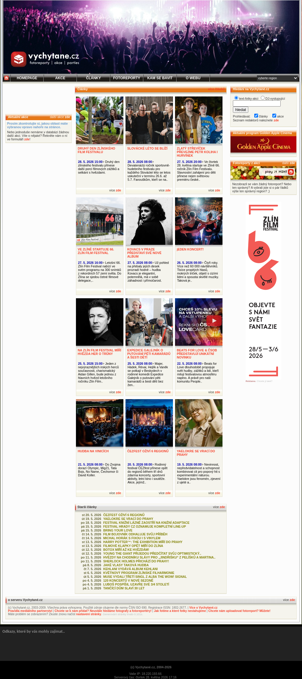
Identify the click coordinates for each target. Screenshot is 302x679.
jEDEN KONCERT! (190, 249)
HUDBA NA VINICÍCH (93, 451)
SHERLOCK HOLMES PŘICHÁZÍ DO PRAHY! (136, 561)
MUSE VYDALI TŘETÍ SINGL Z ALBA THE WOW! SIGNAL (145, 576)
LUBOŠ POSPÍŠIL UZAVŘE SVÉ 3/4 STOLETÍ (136, 584)
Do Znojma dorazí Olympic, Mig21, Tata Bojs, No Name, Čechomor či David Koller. (99, 470)
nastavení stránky (88, 614)
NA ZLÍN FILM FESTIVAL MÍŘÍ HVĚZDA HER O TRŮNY (99, 352)
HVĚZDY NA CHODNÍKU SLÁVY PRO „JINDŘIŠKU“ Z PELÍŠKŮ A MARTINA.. (159, 557)
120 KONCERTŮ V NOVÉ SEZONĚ (128, 580)
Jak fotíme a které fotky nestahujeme (180, 611)
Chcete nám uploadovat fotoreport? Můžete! (239, 611)
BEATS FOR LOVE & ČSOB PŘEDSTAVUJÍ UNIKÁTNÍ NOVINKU (197, 353)
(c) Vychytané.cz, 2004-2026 (151, 667)
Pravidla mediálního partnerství (30, 611)
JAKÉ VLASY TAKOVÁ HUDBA (126, 565)
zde (67, 117)
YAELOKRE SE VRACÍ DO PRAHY (128, 519)
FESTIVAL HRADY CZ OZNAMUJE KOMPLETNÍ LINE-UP (144, 526)
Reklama (250, 381)
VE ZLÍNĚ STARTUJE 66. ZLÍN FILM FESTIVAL (96, 251)
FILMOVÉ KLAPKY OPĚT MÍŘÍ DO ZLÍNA (133, 546)
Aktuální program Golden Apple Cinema (262, 133)
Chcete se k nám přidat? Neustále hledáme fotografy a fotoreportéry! (103, 611)
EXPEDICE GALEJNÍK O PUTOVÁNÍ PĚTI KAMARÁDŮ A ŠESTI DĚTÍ (148, 353)
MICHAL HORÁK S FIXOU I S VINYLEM (131, 538)
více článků (216, 89)
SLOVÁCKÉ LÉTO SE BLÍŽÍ (147, 148)
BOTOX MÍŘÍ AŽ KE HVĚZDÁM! (126, 549)
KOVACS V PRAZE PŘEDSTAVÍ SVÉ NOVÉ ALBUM (144, 253)
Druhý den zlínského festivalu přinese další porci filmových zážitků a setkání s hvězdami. (99, 167)
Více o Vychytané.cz (203, 607)
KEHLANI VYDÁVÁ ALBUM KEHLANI (130, 569)
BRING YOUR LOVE (118, 530)
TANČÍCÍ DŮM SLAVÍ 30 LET (123, 588)
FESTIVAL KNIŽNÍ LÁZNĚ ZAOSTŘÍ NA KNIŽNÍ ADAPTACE (146, 522)
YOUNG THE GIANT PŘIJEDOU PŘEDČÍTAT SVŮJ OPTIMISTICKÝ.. (152, 553)
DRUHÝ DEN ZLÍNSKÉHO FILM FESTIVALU (96, 150)
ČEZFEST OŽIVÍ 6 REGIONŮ (148, 451)
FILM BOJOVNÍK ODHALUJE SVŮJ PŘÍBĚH (135, 534)
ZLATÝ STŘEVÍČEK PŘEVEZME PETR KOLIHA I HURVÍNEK (197, 152)
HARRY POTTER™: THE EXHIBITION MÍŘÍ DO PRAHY (142, 542)
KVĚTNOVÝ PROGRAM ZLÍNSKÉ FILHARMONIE (138, 573)
